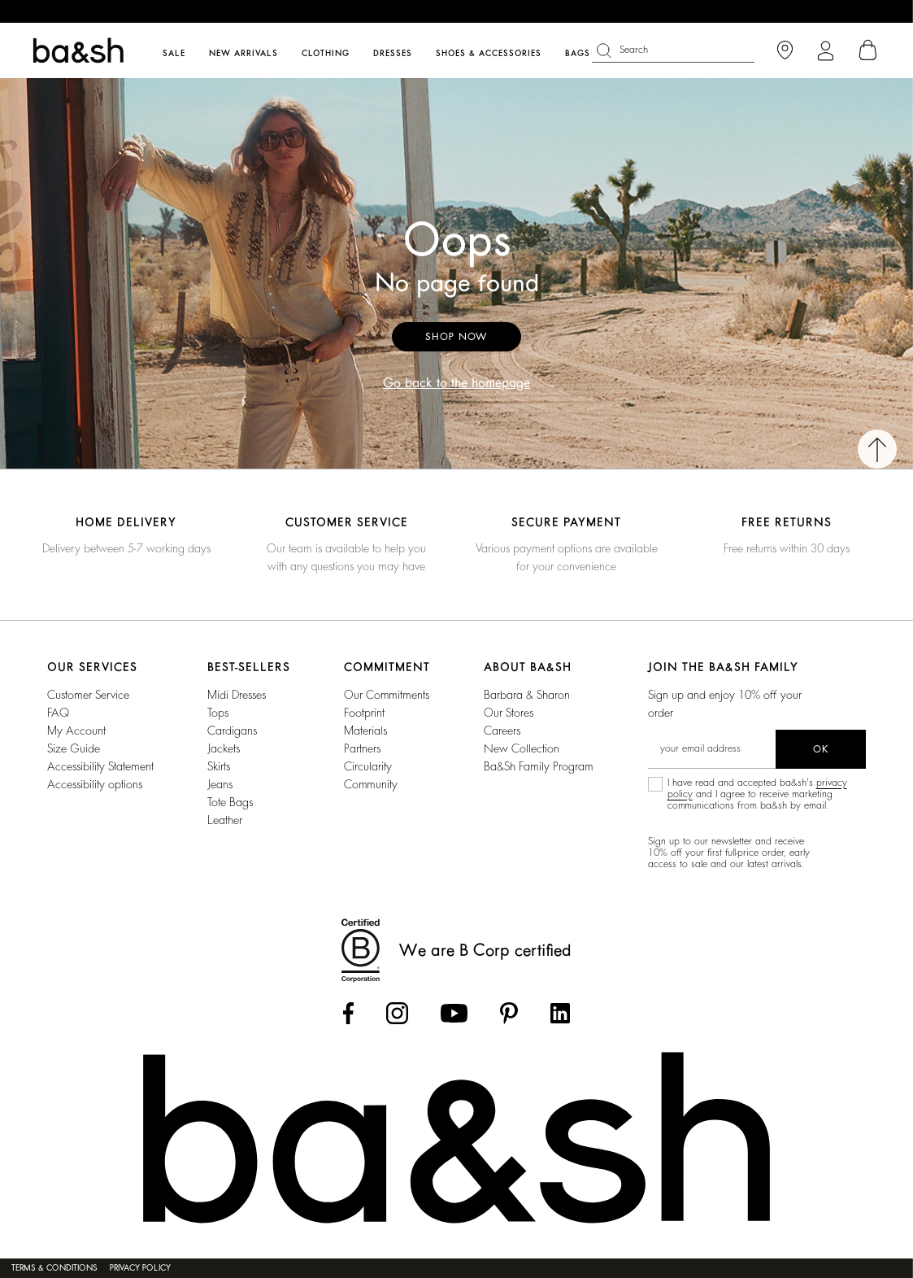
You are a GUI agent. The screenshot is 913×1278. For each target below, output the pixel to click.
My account (76, 730)
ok (820, 749)
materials (365, 730)
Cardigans (232, 730)
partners (362, 748)
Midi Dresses (236, 694)
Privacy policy (140, 1268)
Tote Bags (230, 802)
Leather (224, 820)
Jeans (220, 784)
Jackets (223, 748)
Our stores (508, 712)
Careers (502, 730)
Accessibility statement (100, 766)
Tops (217, 712)
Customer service (88, 694)
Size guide (73, 748)
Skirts (218, 766)
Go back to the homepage (456, 383)
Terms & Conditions (54, 1268)
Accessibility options (94, 784)
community (371, 784)
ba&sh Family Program (538, 766)
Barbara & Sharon (527, 694)
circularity (368, 766)
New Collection (521, 748)
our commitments (386, 694)
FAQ (58, 712)
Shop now (456, 337)
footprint (364, 712)
